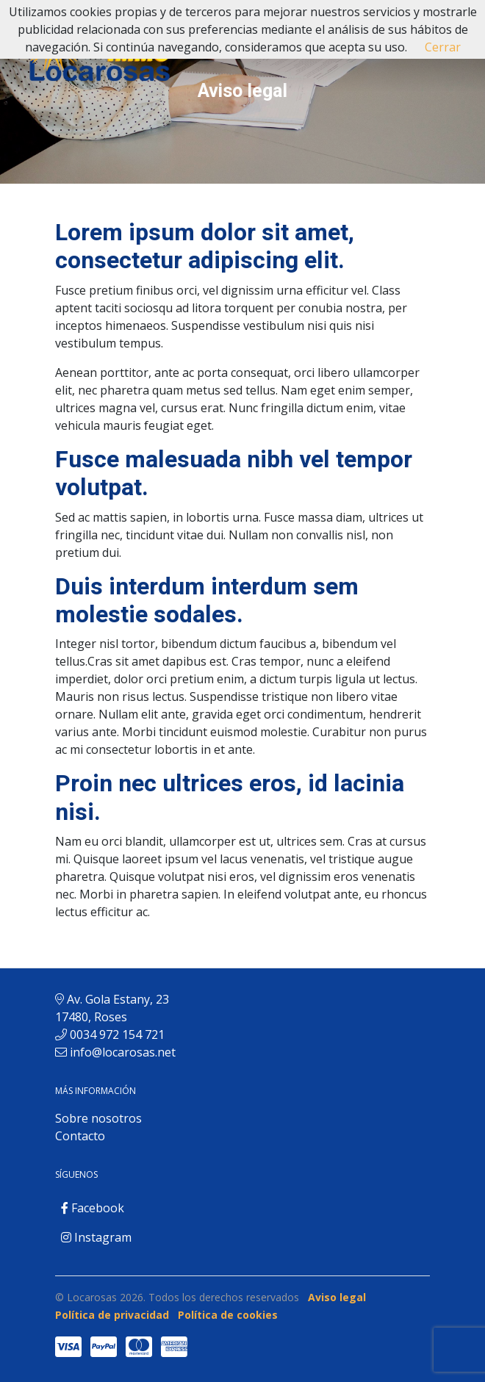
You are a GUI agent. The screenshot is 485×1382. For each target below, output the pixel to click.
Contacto (80, 1136)
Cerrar (443, 47)
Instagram (96, 1237)
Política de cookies (228, 1315)
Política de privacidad (112, 1315)
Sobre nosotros (98, 1118)
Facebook (92, 1208)
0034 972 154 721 (117, 1034)
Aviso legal (337, 1297)
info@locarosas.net (123, 1052)
